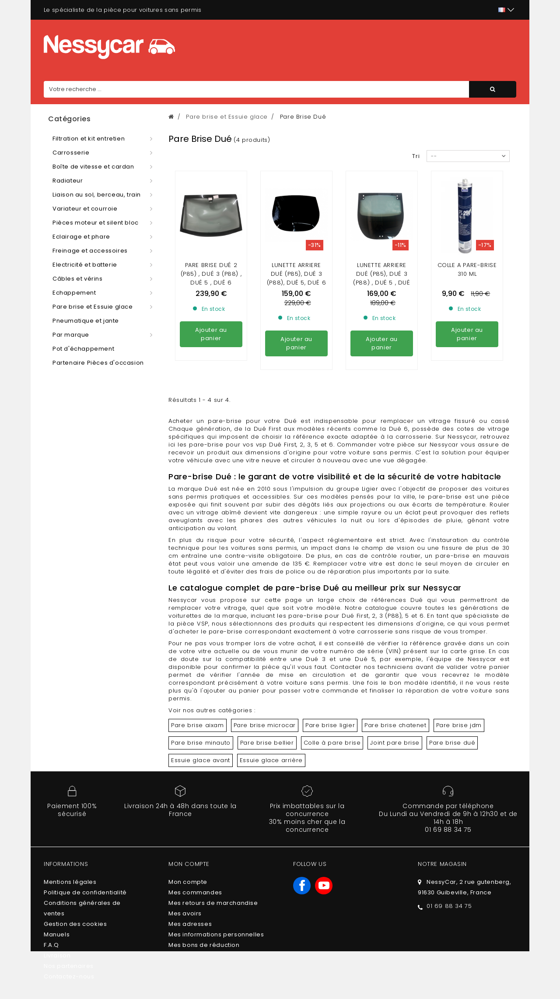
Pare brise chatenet (395, 725)
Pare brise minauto (201, 743)
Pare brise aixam (197, 725)
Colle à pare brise (332, 743)
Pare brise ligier (330, 725)
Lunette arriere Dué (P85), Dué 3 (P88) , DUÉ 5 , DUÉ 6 (381, 278)
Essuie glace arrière (271, 760)
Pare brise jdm (459, 725)
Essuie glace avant (200, 760)
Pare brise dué (452, 743)
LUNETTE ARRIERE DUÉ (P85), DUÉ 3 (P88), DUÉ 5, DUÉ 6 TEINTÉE (296, 278)
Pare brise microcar (265, 725)
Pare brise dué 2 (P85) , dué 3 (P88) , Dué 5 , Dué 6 (211, 274)
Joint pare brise (395, 743)
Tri (416, 156)
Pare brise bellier (267, 743)
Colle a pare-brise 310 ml (467, 269)
